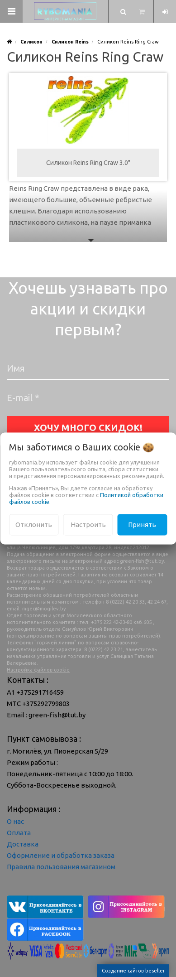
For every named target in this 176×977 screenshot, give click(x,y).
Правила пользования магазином (61, 867)
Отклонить (33, 524)
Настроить (88, 524)
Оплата (19, 833)
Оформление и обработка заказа (60, 855)
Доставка (22, 844)
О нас (15, 821)
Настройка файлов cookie (38, 669)
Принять (142, 524)
